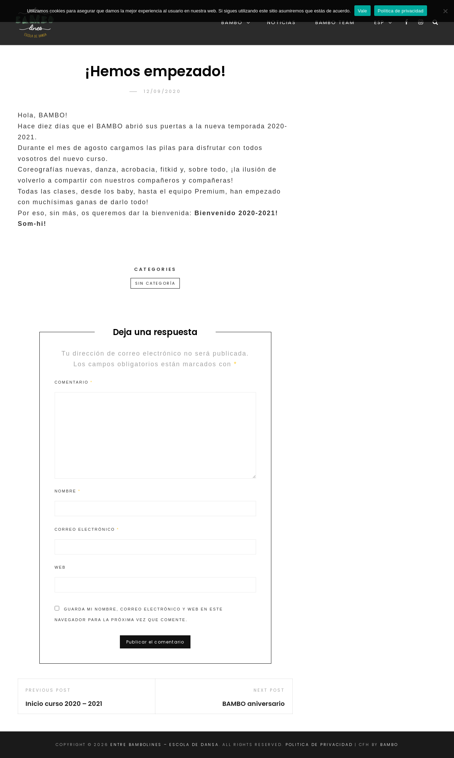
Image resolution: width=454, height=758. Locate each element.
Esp (383, 22)
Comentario (74, 382)
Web (60, 567)
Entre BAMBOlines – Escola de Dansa (164, 744)
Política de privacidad (400, 10)
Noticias (281, 22)
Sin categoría (155, 283)
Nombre (68, 491)
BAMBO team (335, 22)
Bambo (236, 22)
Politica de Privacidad (319, 744)
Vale (362, 10)
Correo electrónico (87, 529)
